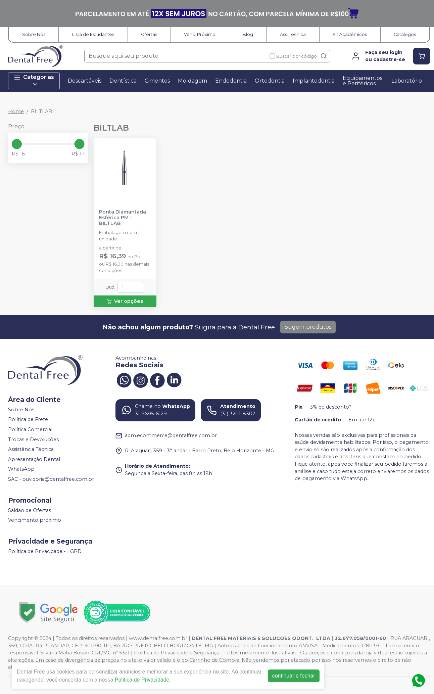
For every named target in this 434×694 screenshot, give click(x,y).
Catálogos (405, 34)
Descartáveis (84, 81)
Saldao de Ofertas (29, 510)
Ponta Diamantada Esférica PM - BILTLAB (122, 218)
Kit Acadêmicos (350, 34)
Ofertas (149, 34)
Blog (248, 34)
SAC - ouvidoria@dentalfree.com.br (51, 479)
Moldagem (192, 81)
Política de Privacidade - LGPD (45, 551)
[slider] (17, 144)
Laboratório (406, 81)
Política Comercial (30, 429)
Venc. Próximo (199, 34)
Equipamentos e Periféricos (362, 81)
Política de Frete (28, 420)
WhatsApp (21, 469)
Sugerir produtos (308, 327)
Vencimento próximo (34, 520)
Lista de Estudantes (93, 34)
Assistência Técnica (31, 449)
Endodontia (231, 81)
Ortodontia (270, 81)
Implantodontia (314, 81)
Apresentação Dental (34, 459)
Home (16, 111)
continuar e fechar (293, 676)
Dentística (123, 81)
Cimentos (157, 81)
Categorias (34, 81)
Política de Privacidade (142, 680)
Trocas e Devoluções (33, 439)
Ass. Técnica (293, 34)
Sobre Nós (33, 34)
